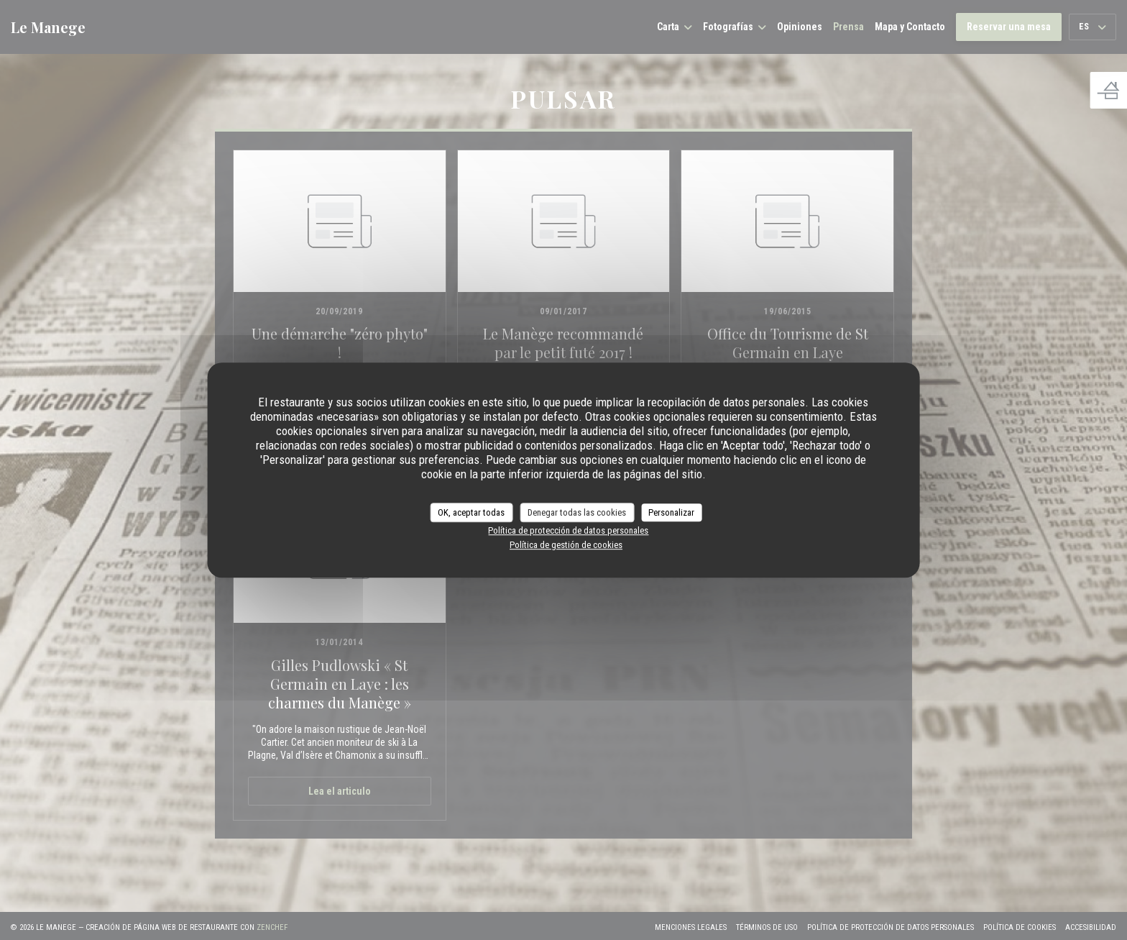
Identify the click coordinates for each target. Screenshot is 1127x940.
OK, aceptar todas (471, 512)
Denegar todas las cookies (577, 512)
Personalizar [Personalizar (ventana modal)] (671, 512)
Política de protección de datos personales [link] (568, 530)
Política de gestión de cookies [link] (566, 544)
